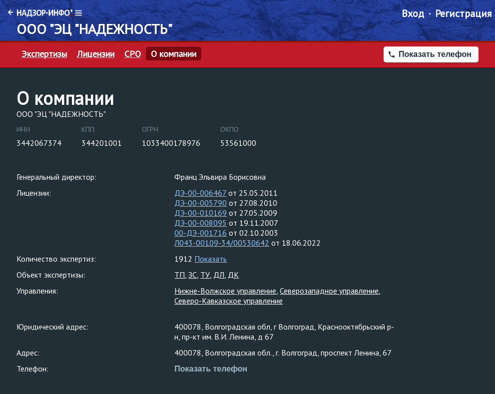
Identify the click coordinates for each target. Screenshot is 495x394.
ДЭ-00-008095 (200, 223)
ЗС (192, 275)
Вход (413, 13)
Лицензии (95, 53)
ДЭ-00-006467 (200, 193)
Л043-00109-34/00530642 (221, 243)
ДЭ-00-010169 (200, 213)
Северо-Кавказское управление (228, 301)
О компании (173, 53)
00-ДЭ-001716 (200, 233)
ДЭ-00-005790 (200, 203)
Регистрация (463, 13)
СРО (132, 53)
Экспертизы (44, 53)
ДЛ (218, 275)
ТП (179, 275)
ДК (233, 275)
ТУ (205, 275)
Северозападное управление (329, 291)
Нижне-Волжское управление (225, 291)
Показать (210, 259)
